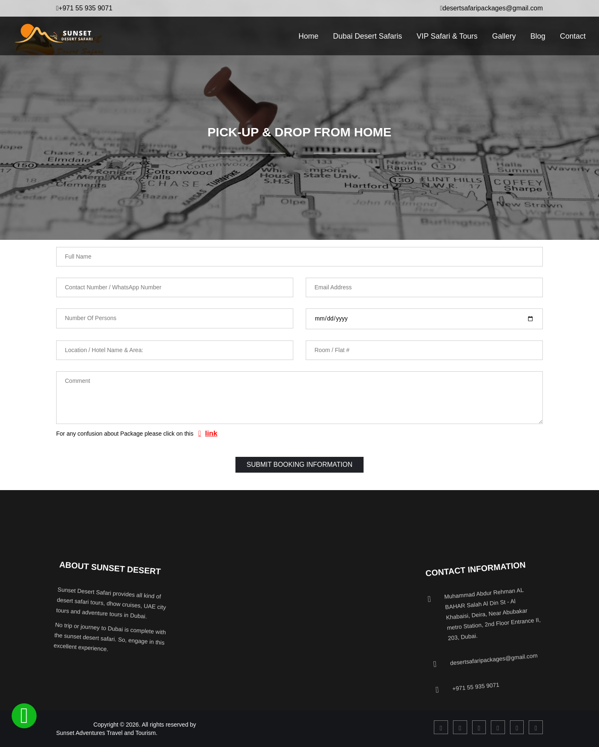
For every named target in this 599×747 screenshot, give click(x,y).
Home (308, 36)
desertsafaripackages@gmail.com (491, 8)
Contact (573, 36)
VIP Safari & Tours (446, 36)
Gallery (504, 36)
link (211, 433)
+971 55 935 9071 (84, 8)
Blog (537, 36)
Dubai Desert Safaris (367, 36)
